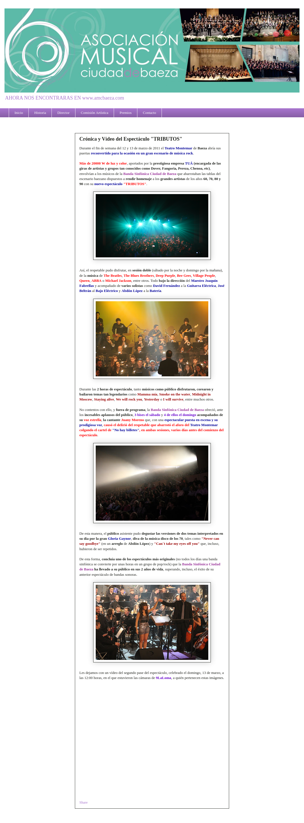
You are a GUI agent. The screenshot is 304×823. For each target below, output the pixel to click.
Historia (40, 113)
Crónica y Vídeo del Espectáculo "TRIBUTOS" (130, 139)
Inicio (19, 113)
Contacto (149, 113)
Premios (126, 113)
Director (63, 113)
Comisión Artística (94, 113)
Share (83, 802)
